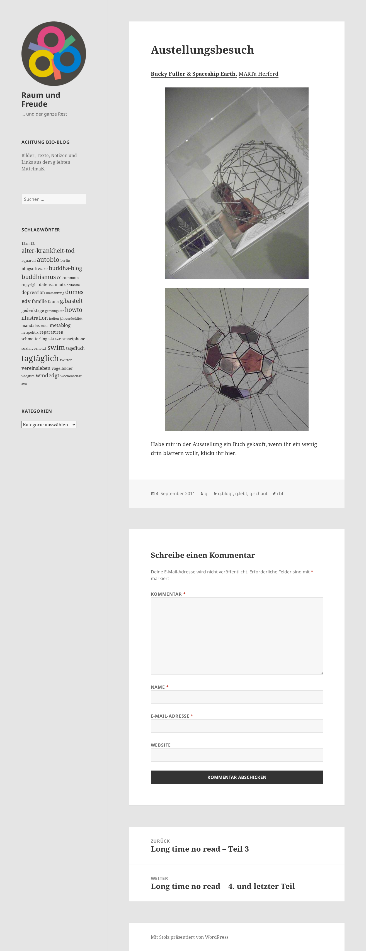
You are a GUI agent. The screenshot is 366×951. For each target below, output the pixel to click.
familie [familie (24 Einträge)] (39, 301)
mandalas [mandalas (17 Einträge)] (30, 325)
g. (207, 493)
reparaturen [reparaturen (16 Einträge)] (51, 332)
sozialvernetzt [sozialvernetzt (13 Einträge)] (33, 348)
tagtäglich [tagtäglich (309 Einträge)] (40, 358)
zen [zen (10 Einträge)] (24, 383)
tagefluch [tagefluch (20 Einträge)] (75, 348)
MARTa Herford (258, 73)
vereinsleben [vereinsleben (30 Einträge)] (35, 368)
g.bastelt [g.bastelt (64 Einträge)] (71, 301)
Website (161, 745)
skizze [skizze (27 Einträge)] (55, 339)
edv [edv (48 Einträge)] (26, 301)
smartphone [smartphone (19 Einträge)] (73, 338)
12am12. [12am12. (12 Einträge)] (28, 243)
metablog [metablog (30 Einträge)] (60, 325)
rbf (280, 493)
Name (160, 687)
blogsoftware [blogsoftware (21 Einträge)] (34, 268)
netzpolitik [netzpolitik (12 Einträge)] (29, 332)
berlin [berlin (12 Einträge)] (65, 260)
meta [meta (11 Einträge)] (45, 326)
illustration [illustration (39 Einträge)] (34, 317)
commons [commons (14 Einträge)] (70, 277)
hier (229, 453)
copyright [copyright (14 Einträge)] (29, 284)
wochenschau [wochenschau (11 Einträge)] (71, 376)
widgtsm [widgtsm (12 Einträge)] (28, 376)
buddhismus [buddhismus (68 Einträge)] (38, 277)
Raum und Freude (40, 99)
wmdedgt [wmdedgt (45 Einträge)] (47, 375)
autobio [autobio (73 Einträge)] (48, 259)
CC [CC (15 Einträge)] (59, 277)
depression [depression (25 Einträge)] (33, 292)
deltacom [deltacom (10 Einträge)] (73, 285)
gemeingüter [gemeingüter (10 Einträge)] (54, 311)
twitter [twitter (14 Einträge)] (66, 359)
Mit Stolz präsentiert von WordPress (189, 937)
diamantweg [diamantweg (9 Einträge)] (55, 293)
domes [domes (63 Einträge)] (74, 292)
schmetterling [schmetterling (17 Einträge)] (34, 338)
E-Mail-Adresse (172, 716)
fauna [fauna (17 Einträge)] (53, 301)
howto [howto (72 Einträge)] (73, 309)
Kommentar (168, 594)
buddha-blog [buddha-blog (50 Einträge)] (65, 268)
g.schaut (258, 493)
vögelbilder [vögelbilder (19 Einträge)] (62, 368)
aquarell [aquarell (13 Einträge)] (28, 260)
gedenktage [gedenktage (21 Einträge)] (32, 310)
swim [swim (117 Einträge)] (56, 347)
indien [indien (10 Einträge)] (54, 318)
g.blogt (225, 493)
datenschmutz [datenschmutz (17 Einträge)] (52, 284)
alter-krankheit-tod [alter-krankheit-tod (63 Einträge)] (48, 251)
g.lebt (241, 493)
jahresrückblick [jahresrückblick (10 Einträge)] (71, 318)
